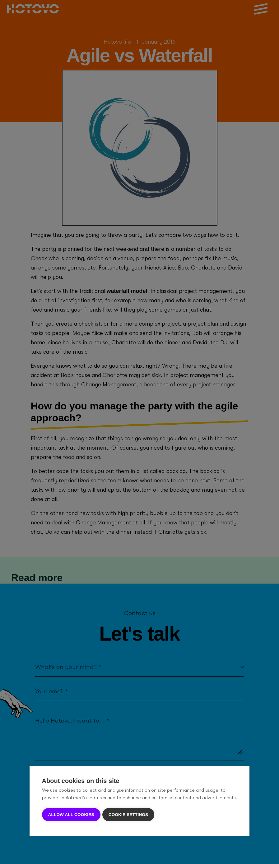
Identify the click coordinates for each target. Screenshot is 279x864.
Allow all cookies (71, 814)
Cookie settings (130, 814)
